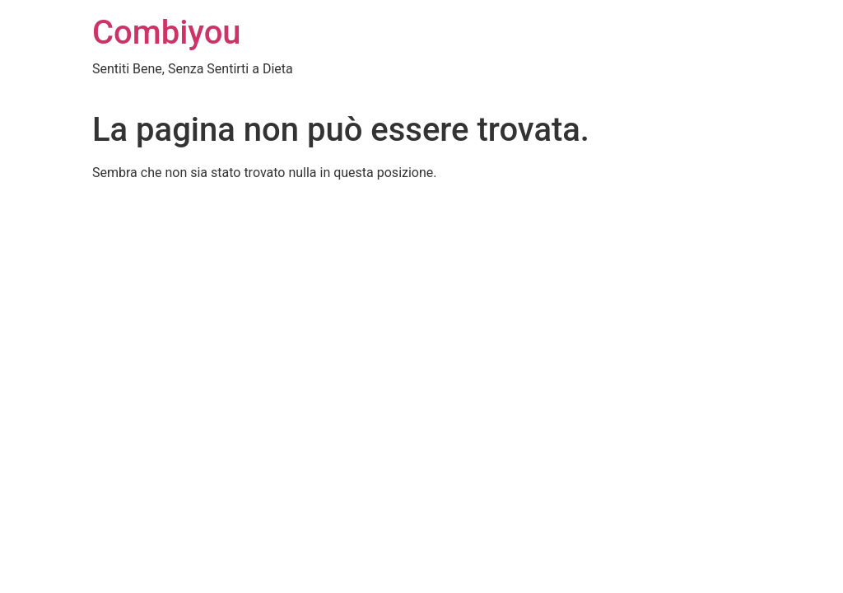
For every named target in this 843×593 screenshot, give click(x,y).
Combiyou (166, 32)
